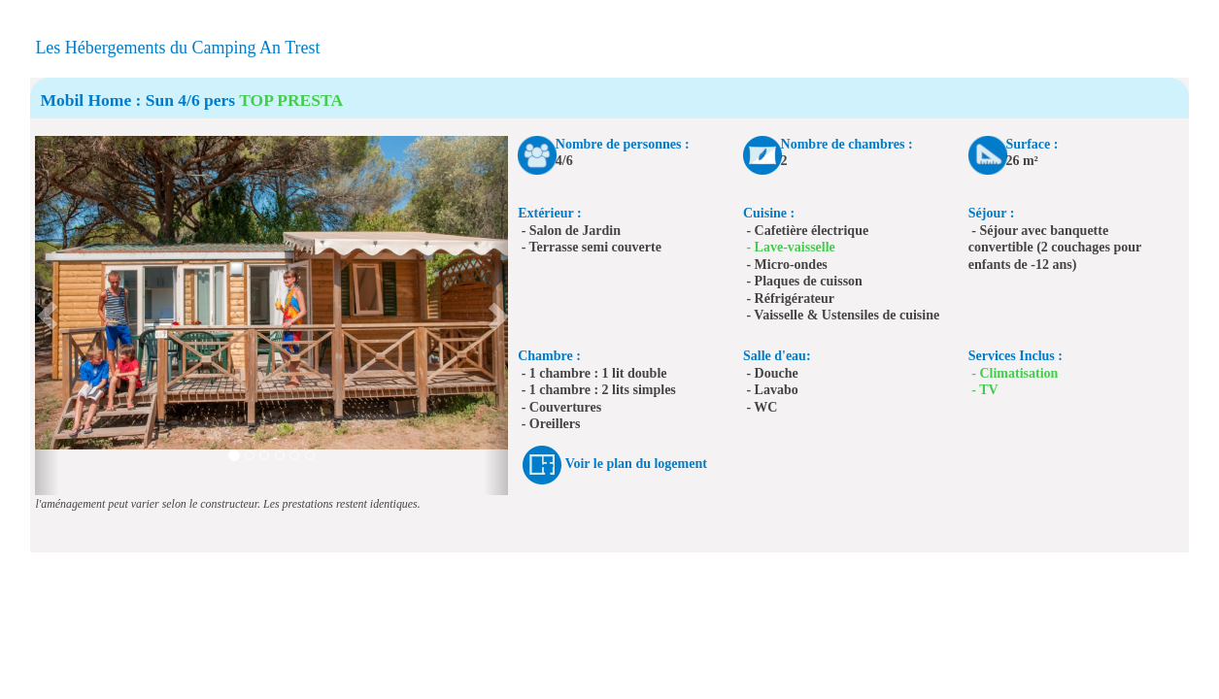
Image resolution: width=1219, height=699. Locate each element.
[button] (46, 315)
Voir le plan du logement (636, 464)
